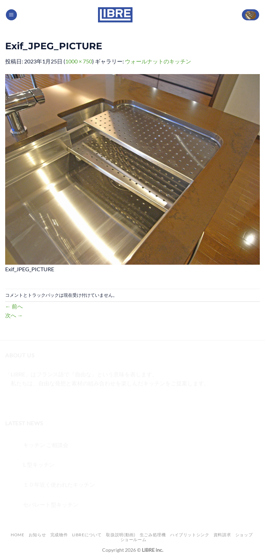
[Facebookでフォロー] (11, 400)
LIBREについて (87, 534)
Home (17, 534)
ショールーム (133, 539)
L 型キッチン (39, 464)
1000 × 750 (78, 61)
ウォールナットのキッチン (158, 61)
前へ (14, 306)
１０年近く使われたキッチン (59, 484)
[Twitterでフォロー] (36, 400)
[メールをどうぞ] (49, 400)
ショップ (244, 534)
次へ (14, 315)
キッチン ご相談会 (45, 444)
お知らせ (37, 534)
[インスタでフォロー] (24, 400)
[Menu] (11, 15)
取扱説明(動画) (120, 534)
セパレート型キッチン (50, 504)
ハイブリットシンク (189, 534)
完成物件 (59, 534)
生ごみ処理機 (153, 534)
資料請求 (222, 534)
